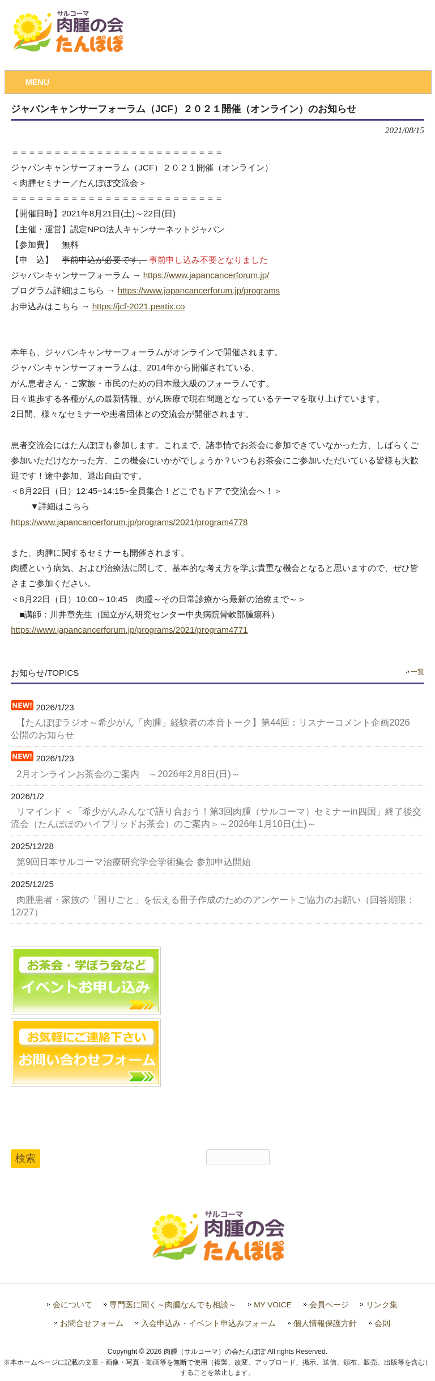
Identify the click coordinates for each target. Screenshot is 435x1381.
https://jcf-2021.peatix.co (138, 306)
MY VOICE (273, 1305)
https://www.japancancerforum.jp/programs (199, 290)
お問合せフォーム (91, 1323)
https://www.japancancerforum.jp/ (206, 275)
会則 (382, 1323)
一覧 (417, 672)
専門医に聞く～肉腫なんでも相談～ (172, 1305)
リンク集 (382, 1305)
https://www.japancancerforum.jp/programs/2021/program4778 (129, 522)
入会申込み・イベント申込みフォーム (208, 1323)
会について (72, 1305)
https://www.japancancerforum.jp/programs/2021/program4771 (129, 629)
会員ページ (329, 1305)
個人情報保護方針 (325, 1323)
